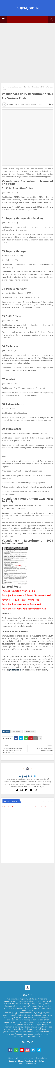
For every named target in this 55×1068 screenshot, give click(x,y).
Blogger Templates (25, 1061)
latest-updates (13, 87)
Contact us (28, 1058)
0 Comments (48, 801)
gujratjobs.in (15, 669)
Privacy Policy (41, 1058)
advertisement (16, 731)
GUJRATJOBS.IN (27, 8)
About (18, 1058)
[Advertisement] (27, 52)
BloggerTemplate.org (27, 1063)
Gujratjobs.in (26, 776)
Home (4, 87)
